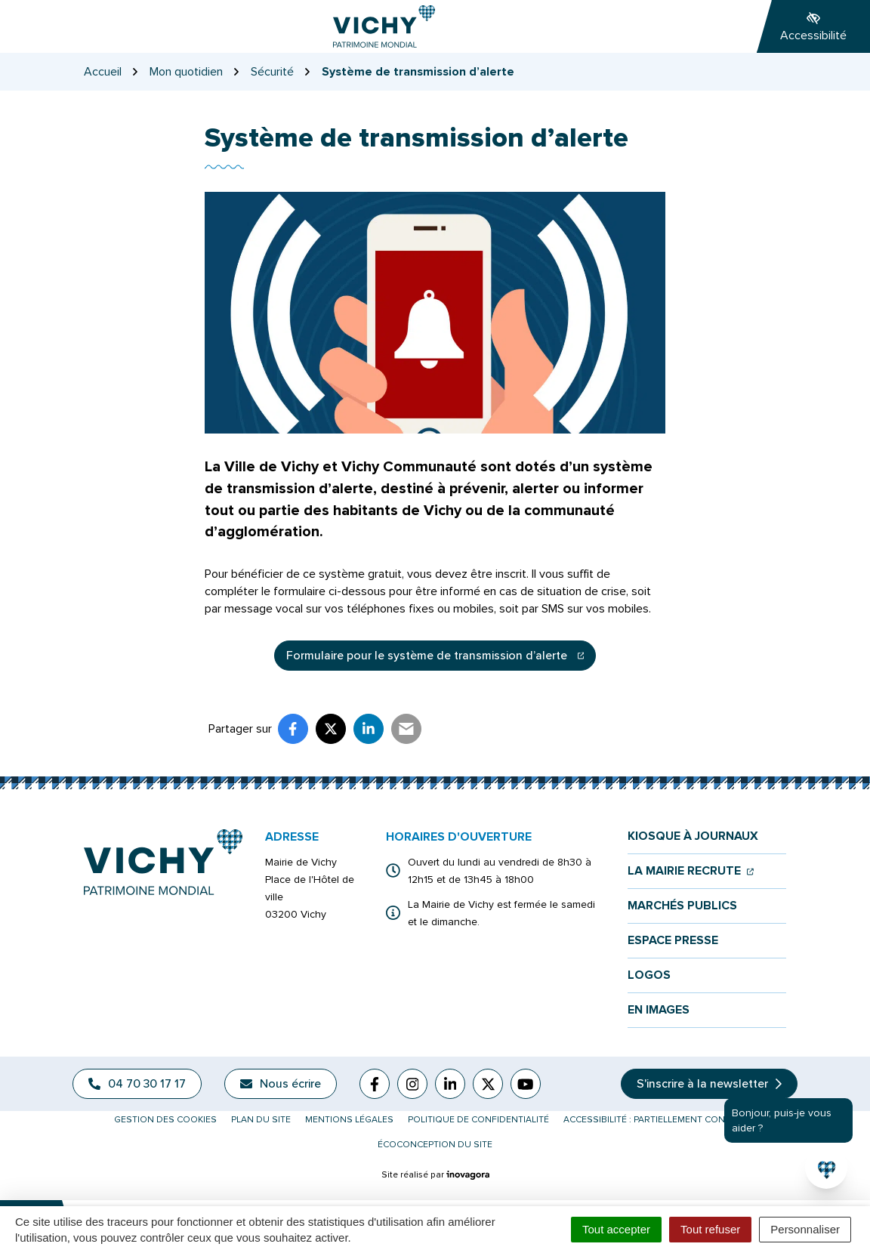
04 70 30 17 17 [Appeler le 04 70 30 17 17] (137, 1083)
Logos (649, 975)
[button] (826, 1168)
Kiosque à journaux (693, 836)
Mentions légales (349, 1119)
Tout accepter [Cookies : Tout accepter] (616, 1229)
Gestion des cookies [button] (165, 1119)
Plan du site (261, 1119)
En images (659, 1010)
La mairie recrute (691, 871)
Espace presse (673, 941)
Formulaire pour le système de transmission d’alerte (441, 659)
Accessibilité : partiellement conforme (660, 1119)
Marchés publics (682, 906)
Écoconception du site (435, 1144)
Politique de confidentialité (478, 1119)
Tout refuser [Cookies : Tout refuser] (710, 1229)
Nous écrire (280, 1083)
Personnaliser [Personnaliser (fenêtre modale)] (805, 1229)
